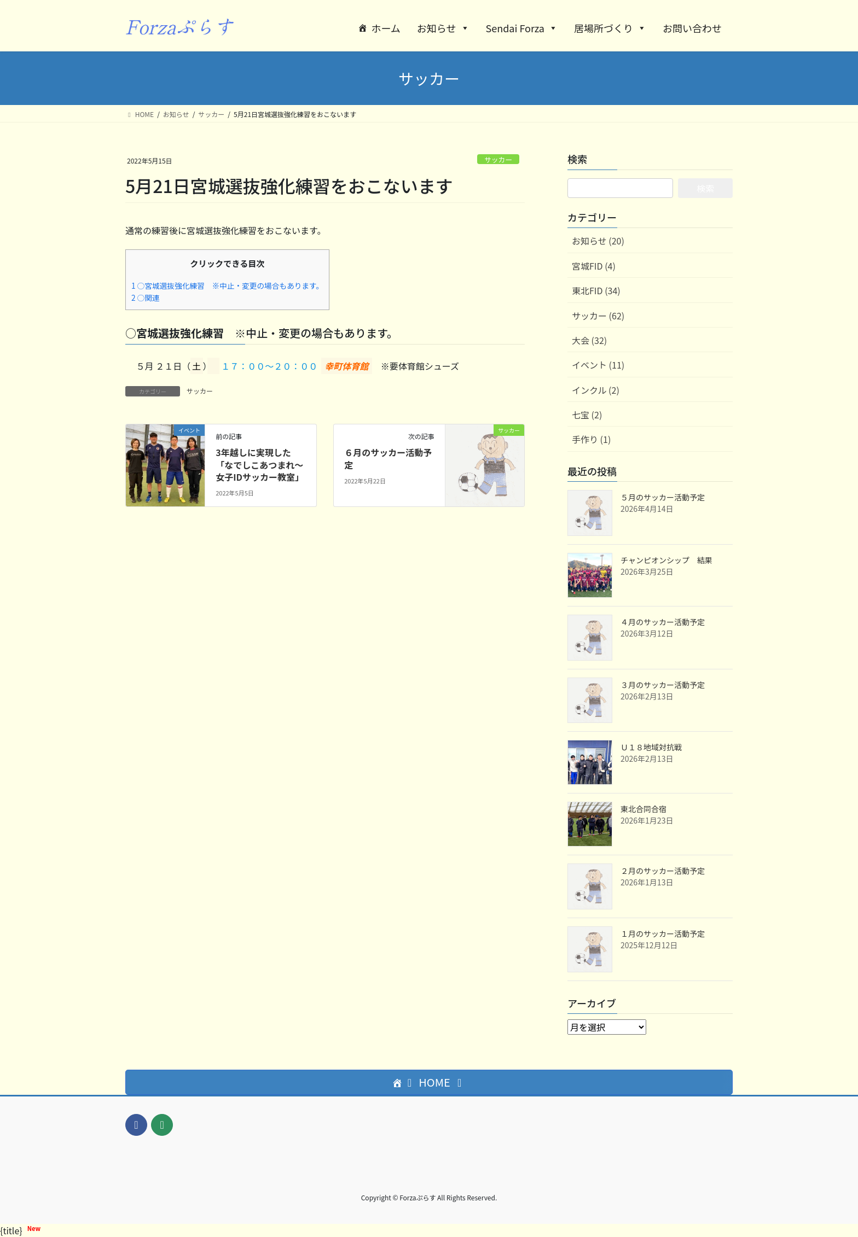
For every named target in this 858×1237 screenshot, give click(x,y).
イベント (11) (598, 364)
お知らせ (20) (598, 240)
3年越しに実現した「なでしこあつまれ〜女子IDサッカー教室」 (260, 464)
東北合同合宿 (643, 808)
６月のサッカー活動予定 (388, 458)
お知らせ (443, 28)
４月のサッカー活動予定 (663, 621)
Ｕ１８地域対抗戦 (651, 747)
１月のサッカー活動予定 (663, 933)
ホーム (385, 28)
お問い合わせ (692, 28)
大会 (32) (589, 340)
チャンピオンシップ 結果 (666, 560)
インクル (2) (595, 389)
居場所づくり (610, 28)
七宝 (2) (587, 414)
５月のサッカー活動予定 (663, 497)
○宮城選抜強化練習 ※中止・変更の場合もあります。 (227, 285)
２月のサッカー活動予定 (663, 870)
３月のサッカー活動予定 (663, 684)
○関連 (145, 297)
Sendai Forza (522, 28)
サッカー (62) (598, 315)
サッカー (498, 159)
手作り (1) (591, 439)
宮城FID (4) (594, 265)
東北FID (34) (596, 290)
